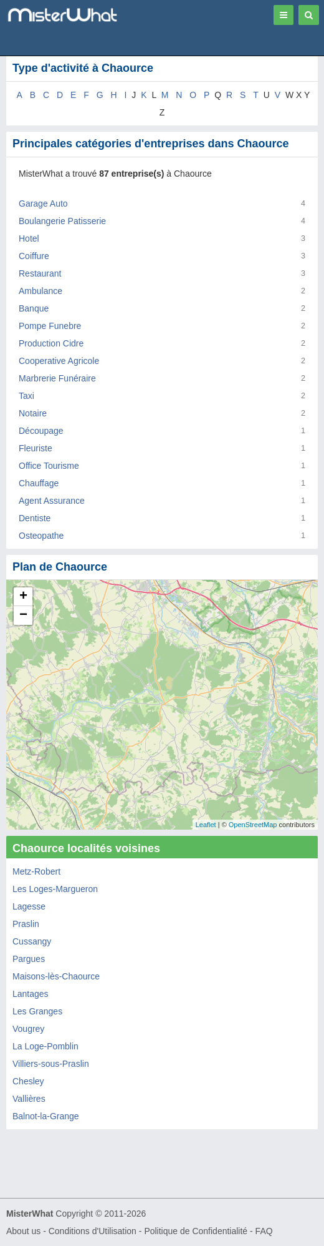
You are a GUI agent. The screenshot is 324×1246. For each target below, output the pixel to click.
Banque (34, 308)
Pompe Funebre (50, 326)
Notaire (33, 413)
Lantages (30, 994)
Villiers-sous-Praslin (50, 1064)
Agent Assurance (52, 501)
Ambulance (40, 291)
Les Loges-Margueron (55, 889)
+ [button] (23, 596)
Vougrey (28, 1029)
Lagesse (28, 906)
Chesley (28, 1081)
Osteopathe (41, 536)
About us (23, 1231)
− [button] (23, 615)
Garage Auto (43, 203)
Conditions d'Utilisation (92, 1231)
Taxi (26, 396)
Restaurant (40, 273)
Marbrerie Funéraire (57, 378)
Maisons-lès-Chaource (56, 976)
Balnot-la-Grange (45, 1116)
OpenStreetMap (253, 824)
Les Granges (37, 1011)
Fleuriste (35, 448)
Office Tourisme (49, 466)
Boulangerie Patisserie (62, 221)
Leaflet (206, 824)
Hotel (29, 238)
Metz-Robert (36, 871)
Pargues (28, 959)
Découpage (41, 431)
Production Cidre (51, 343)
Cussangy (31, 941)
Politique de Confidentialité (195, 1231)
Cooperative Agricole (59, 361)
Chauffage (39, 483)
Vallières (28, 1099)
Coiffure (34, 256)
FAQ (264, 1231)
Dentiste (34, 518)
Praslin (25, 924)
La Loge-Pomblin (45, 1046)
